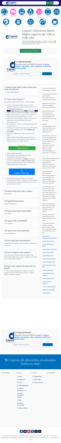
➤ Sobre (19, 376)
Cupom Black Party (48, 255)
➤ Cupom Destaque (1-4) (21, 389)
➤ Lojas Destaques (22, 385)
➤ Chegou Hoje (37, 376)
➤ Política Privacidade (20, 404)
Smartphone (26, 66)
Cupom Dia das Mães (48, 290)
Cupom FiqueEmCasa (48, 262)
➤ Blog (19, 400)
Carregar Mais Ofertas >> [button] (30, 51)
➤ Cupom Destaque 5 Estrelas (20, 395)
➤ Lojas (19, 382)
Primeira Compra (20, 68)
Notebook (17, 66)
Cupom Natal (46, 293)
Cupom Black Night (48, 252)
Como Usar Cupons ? (13, 92)
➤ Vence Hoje (36, 379)
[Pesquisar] (27, 73)
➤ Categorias (21, 379)
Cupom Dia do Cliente (48, 259)
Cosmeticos (38, 66)
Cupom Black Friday (48, 278)
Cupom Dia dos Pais (48, 241)
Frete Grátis (47, 66)
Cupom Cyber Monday (49, 286)
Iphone (47, 64)
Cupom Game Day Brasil (49, 249)
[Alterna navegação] (49, 3)
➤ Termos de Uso (22, 408)
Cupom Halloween (47, 270)
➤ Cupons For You (37, 382)
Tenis (32, 66)
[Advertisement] (30, 312)
